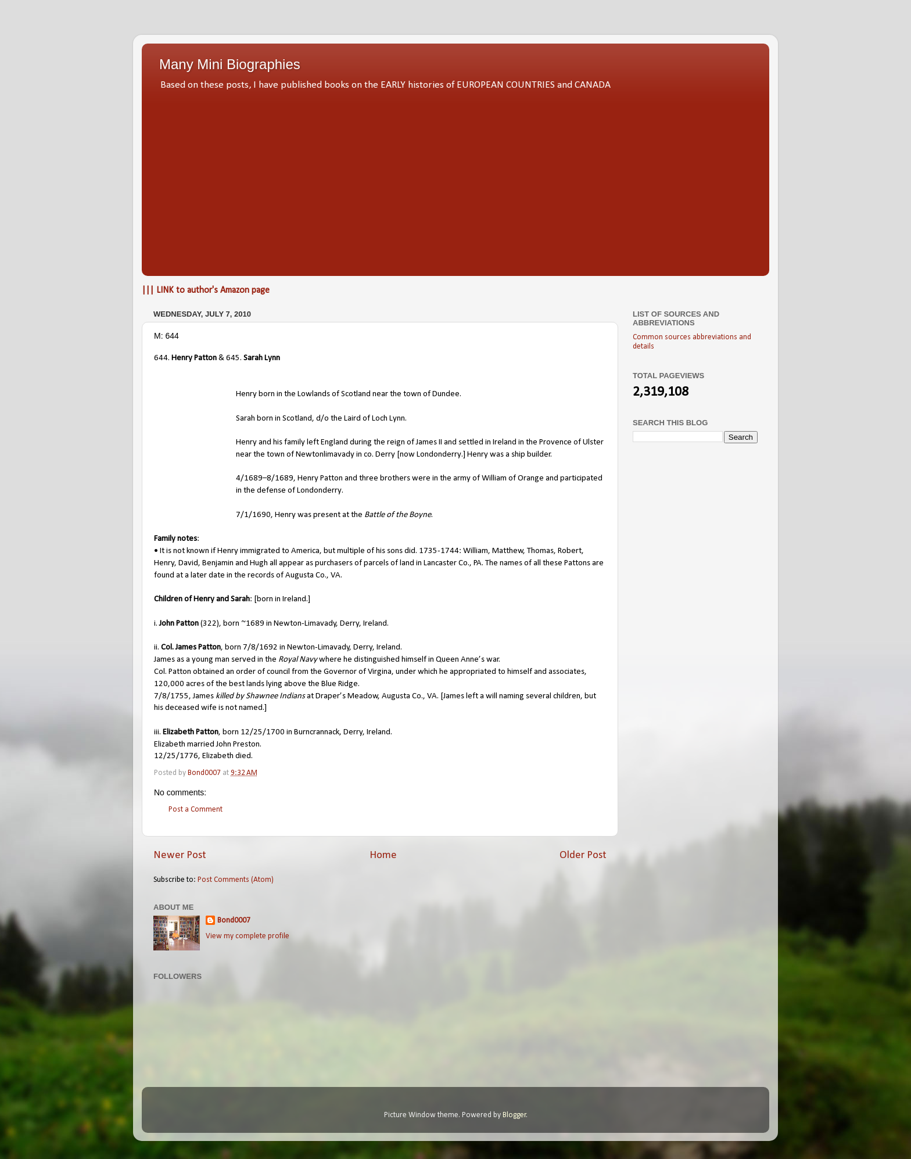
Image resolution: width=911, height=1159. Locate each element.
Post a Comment (195, 809)
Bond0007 (233, 920)
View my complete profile (247, 936)
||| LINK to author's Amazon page (206, 290)
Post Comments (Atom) (236, 880)
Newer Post (179, 855)
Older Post (583, 855)
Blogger (514, 1115)
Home (383, 855)
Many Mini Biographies (229, 64)
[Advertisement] (455, 180)
